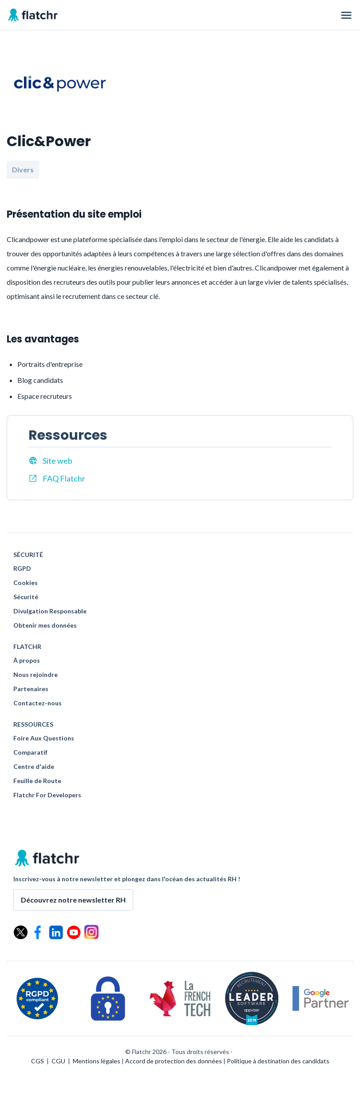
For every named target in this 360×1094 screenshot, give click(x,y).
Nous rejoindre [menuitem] (35, 675)
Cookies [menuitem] (25, 583)
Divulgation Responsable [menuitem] (50, 611)
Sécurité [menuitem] (25, 597)
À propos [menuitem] (26, 660)
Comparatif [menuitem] (30, 752)
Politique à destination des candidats (278, 1061)
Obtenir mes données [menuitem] (45, 625)
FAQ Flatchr (56, 478)
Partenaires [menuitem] (30, 689)
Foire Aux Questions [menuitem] (43, 738)
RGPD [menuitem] (22, 568)
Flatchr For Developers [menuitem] (47, 795)
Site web (50, 460)
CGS (37, 1061)
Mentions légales (96, 1061)
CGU (58, 1061)
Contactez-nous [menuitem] (37, 703)
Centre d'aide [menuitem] (33, 767)
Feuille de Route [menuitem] (37, 781)
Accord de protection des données (173, 1061)
